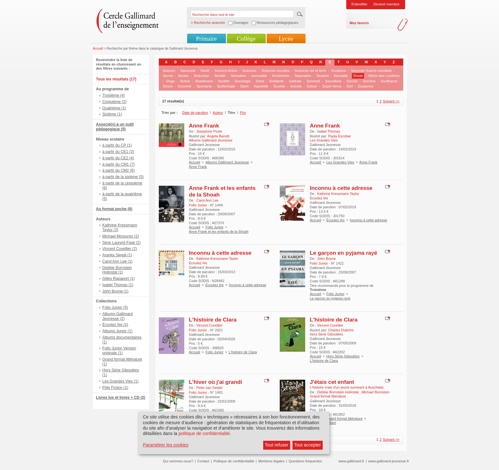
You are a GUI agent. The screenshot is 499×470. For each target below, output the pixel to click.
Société (223, 81)
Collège (246, 38)
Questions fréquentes (305, 461)
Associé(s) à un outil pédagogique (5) (115, 126)
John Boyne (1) (115, 291)
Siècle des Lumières (384, 76)
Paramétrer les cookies (165, 444)
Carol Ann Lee (207, 200)
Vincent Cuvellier (209, 325)
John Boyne (326, 258)
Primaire (206, 38)
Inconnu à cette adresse (341, 188)
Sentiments (280, 76)
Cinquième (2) (114, 102)
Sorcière (369, 81)
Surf (349, 86)
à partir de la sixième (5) (123, 177)
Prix (243, 112)
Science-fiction (225, 71)
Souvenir (184, 86)
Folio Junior (214, 227)
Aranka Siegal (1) (117, 255)
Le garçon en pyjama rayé (343, 253)
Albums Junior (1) (117, 331)
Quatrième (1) (114, 108)
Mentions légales (271, 461)
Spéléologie (226, 86)
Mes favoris (359, 23)
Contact (203, 461)
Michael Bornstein (375, 392)
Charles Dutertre (341, 330)
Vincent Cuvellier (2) (119, 248)
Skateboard (204, 81)
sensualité (259, 76)
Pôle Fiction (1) (115, 387)
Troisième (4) (113, 95)
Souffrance (389, 81)
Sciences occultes (276, 71)
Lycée (286, 38)
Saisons (169, 71)
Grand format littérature (344, 418)
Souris (168, 86)
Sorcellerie (333, 81)
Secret (168, 76)
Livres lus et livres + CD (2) (120, 397)
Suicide (296, 86)
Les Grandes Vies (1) (120, 381)
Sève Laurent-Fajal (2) (121, 242)
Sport (244, 86)
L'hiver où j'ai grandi (215, 382)
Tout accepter (307, 444)
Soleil (260, 81)
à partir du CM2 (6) (118, 170)
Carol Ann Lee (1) (117, 261)
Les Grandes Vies (340, 162)
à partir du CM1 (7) (118, 164)
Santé (205, 71)
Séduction (201, 76)
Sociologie (243, 81)
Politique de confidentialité (234, 461)
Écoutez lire (335, 220)
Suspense (365, 86)
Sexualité (341, 76)
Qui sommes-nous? (178, 461)
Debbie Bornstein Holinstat (338, 392)
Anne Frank (204, 125)
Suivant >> (391, 101)
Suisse (311, 86)
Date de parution (195, 112)
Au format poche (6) (114, 209)
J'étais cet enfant (332, 382)
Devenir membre (386, 4)
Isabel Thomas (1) (117, 285)
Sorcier (352, 81)
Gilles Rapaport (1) (118, 278)
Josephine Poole (209, 131)
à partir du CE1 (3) (118, 151)
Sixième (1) (112, 114)
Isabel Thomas (328, 131)
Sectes (183, 76)
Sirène (185, 81)
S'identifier (359, 4)
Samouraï (187, 71)
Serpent (322, 76)
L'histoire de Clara (213, 319)
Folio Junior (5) (115, 307)
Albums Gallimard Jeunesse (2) (117, 316)
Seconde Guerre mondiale (371, 71)
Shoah (358, 76)
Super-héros (331, 86)
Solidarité (276, 81)
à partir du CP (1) (117, 145)
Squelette (261, 86)
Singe (170, 81)
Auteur (218, 112)
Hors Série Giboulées (343, 356)
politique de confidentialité (204, 433)
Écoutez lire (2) (115, 324)
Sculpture (338, 71)
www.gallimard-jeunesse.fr (388, 461)
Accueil (98, 48)
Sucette (279, 86)
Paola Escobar (339, 136)
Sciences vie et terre (310, 71)
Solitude (295, 81)
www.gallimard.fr (351, 461)
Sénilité (220, 76)
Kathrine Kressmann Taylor (338, 194)
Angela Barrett (218, 136)
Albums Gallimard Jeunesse (227, 162)
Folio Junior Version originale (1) (119, 350)
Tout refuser (276, 444)
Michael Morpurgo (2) (120, 236)
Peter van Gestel (209, 388)
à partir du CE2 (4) (118, 158)
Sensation (238, 76)
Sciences (249, 71)
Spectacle (204, 86)
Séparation (302, 76)
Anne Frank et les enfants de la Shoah (219, 231)
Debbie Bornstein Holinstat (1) (117, 270)
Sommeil (313, 81)
